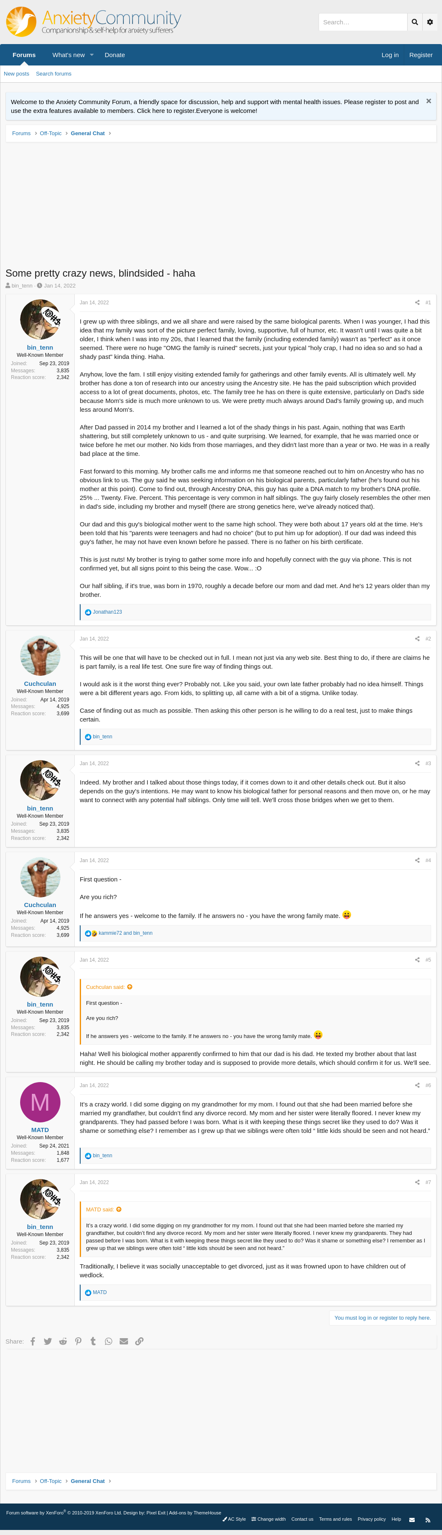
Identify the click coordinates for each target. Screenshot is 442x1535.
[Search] (363, 22)
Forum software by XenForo (64, 1512)
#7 (428, 1182)
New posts (16, 74)
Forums (24, 54)
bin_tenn (22, 285)
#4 (428, 860)
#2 (428, 639)
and (125, 933)
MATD (40, 1129)
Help (396, 1519)
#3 (428, 763)
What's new (68, 54)
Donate (115, 54)
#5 (428, 960)
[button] (91, 54)
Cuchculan (40, 683)
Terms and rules (335, 1519)
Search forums (54, 74)
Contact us (302, 1519)
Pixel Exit (155, 1512)
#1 (428, 303)
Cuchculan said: (105, 987)
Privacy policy (372, 1519)
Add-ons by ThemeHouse (195, 1512)
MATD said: (100, 1209)
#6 (428, 1085)
